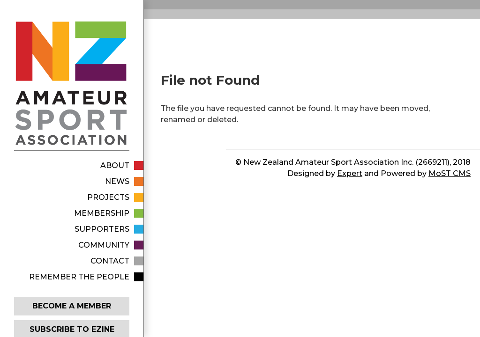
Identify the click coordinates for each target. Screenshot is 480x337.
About (114, 165)
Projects (108, 197)
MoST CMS (449, 173)
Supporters (102, 229)
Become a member (71, 305)
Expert (349, 173)
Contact (109, 260)
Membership (101, 213)
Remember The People (79, 276)
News (117, 181)
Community (103, 245)
